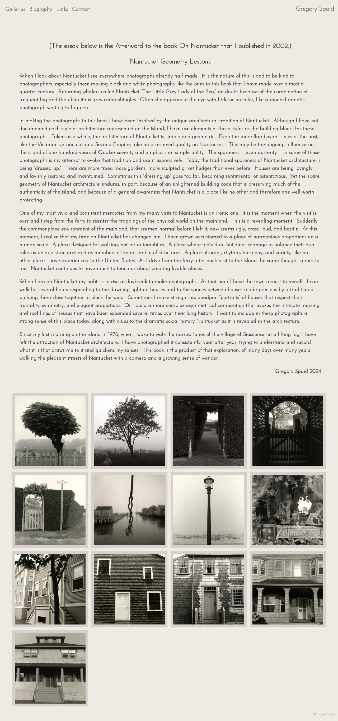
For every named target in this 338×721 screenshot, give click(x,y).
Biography (40, 9)
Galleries (15, 9)
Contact (81, 9)
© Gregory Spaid (323, 714)
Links (62, 9)
